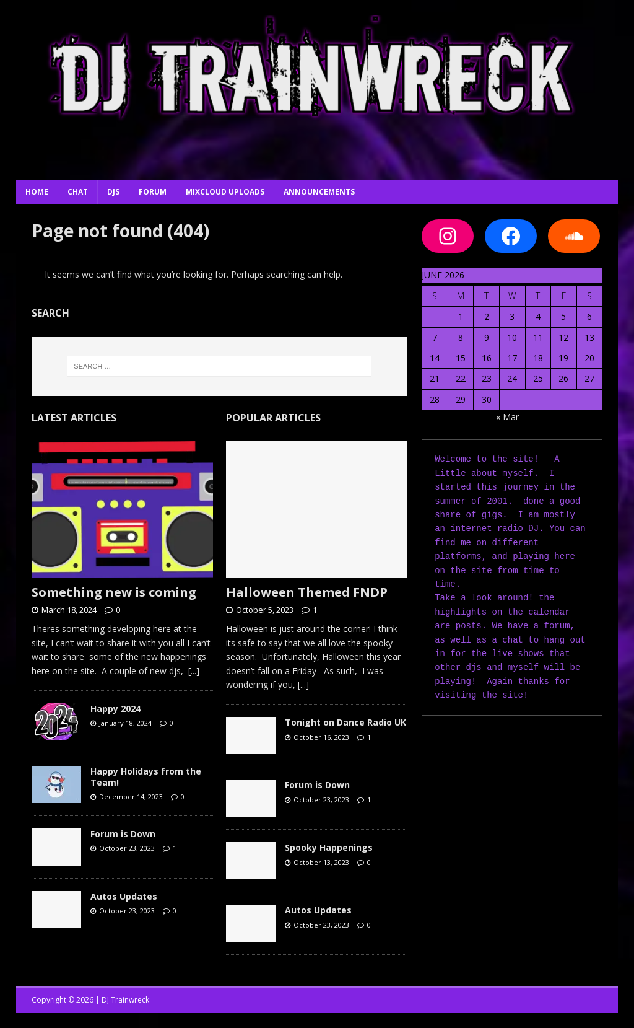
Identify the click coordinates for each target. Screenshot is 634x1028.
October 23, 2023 (127, 848)
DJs (113, 192)
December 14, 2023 (131, 796)
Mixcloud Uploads (225, 192)
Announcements (319, 192)
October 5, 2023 (264, 609)
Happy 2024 (115, 708)
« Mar (507, 417)
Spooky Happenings (329, 847)
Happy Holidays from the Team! (145, 776)
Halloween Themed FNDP (307, 592)
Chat (77, 192)
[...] (193, 671)
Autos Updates (123, 896)
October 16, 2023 (321, 737)
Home (36, 192)
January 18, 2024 (125, 722)
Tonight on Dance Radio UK (345, 722)
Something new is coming (114, 592)
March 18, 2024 (69, 609)
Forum (153, 192)
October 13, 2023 (321, 862)
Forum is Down (122, 834)
